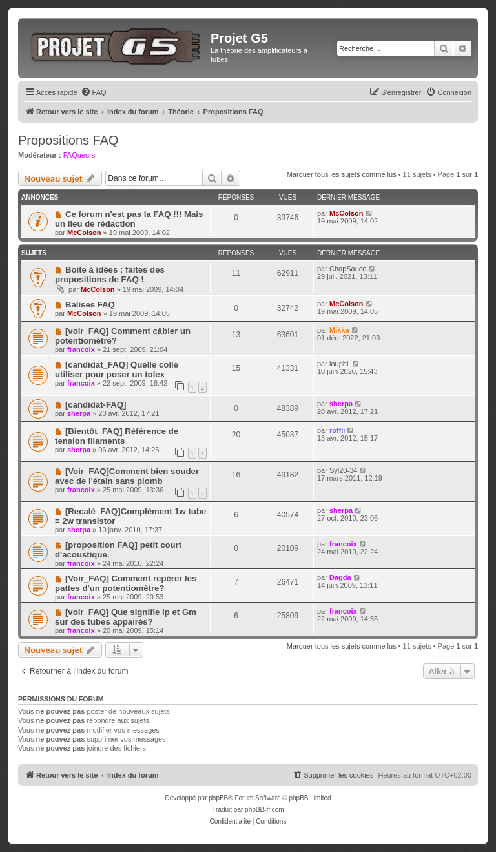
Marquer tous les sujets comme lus (342, 174)
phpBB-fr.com (264, 809)
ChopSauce (348, 269)
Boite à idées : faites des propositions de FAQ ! (110, 274)
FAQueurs (79, 155)
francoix (81, 349)
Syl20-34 (343, 470)
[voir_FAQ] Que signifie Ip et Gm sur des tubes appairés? (125, 617)
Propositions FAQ (68, 140)
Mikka (339, 330)
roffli (337, 430)
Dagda (340, 577)
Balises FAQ (90, 304)
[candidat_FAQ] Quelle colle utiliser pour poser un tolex (116, 369)
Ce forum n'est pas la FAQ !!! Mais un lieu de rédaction (129, 219)
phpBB (218, 798)
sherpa (78, 413)
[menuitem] (94, 92)
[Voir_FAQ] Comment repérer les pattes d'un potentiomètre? (125, 583)
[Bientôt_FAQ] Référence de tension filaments (116, 436)
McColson (84, 232)
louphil (339, 364)
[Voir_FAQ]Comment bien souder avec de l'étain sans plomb (127, 476)
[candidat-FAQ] (96, 405)
